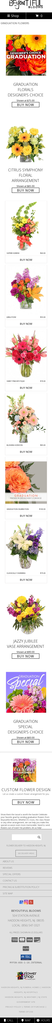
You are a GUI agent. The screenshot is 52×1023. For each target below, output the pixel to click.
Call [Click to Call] (8, 1020)
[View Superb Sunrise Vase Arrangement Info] (26, 226)
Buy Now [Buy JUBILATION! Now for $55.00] (26, 324)
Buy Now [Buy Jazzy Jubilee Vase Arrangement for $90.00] (25, 656)
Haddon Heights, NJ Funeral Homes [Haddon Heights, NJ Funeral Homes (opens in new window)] (20, 987)
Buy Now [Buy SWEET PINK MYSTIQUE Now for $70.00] (26, 388)
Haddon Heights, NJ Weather (20, 997)
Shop (13, 15)
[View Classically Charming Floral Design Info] (26, 546)
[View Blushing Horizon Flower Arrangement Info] (26, 418)
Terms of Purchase (34, 1007)
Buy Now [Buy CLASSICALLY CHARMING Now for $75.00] (26, 580)
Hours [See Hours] (43, 1020)
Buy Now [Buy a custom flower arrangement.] (26, 802)
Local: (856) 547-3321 (26, 925)
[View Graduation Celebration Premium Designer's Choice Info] (26, 482)
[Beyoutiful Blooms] (26, 8)
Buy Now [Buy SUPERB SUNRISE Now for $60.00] (26, 260)
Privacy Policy (13, 1007)
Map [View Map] (26, 1020)
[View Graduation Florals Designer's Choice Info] (26, 55)
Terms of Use (26, 1011)
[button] (26, 957)
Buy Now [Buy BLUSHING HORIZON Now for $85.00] (26, 452)
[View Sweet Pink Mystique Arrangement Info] (26, 354)
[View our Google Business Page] (21, 903)
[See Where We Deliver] (26, 853)
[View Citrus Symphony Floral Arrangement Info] (26, 141)
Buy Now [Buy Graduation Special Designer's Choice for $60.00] (25, 741)
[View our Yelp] (31, 903)
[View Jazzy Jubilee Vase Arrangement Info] (26, 612)
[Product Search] (27, 837)
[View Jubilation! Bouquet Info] (26, 290)
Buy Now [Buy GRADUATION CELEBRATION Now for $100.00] (26, 516)
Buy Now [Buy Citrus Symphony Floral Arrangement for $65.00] (25, 190)
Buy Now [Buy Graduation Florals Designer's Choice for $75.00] (25, 104)
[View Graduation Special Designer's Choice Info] (26, 692)
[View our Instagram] (26, 903)
